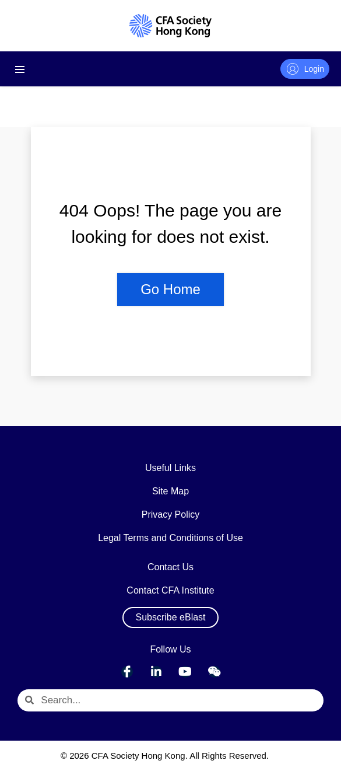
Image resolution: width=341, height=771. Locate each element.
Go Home (170, 289)
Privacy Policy (171, 514)
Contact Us (170, 567)
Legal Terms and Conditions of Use (170, 538)
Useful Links (170, 468)
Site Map (170, 491)
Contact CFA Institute (170, 590)
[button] (170, 617)
